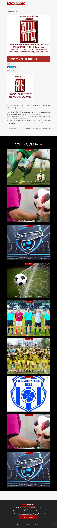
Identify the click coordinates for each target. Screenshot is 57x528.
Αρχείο (17, 11)
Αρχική (9, 8)
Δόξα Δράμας (15, 8)
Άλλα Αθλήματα (11, 11)
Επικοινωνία (29, 517)
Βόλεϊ (35, 8)
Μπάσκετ (28, 8)
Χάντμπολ (41, 8)
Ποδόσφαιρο (22, 8)
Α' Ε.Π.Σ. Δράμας (10, 70)
